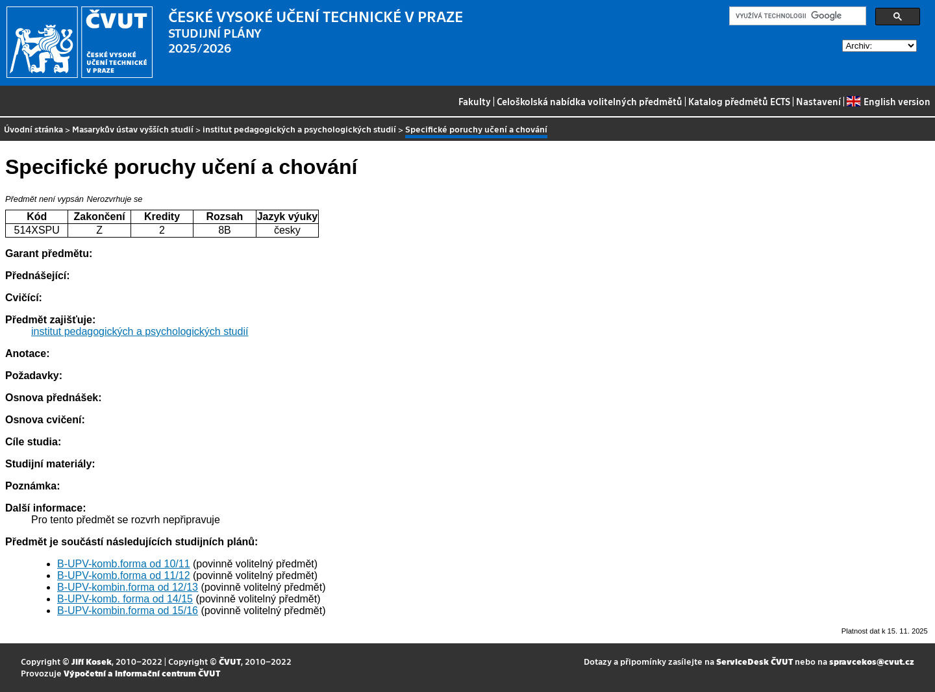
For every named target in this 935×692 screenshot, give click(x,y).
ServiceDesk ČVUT (754, 661)
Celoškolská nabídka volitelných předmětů (589, 101)
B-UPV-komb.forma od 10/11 (123, 563)
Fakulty (474, 101)
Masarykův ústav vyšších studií (132, 129)
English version (888, 101)
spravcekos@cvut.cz (871, 661)
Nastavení (818, 101)
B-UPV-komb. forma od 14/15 (125, 598)
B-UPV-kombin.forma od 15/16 (127, 610)
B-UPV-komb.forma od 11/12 (123, 575)
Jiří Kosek (91, 661)
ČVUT (230, 661)
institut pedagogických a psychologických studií (299, 129)
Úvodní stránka (33, 129)
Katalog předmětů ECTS (739, 101)
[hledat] (796, 16)
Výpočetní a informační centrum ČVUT (142, 673)
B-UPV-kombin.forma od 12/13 (127, 587)
